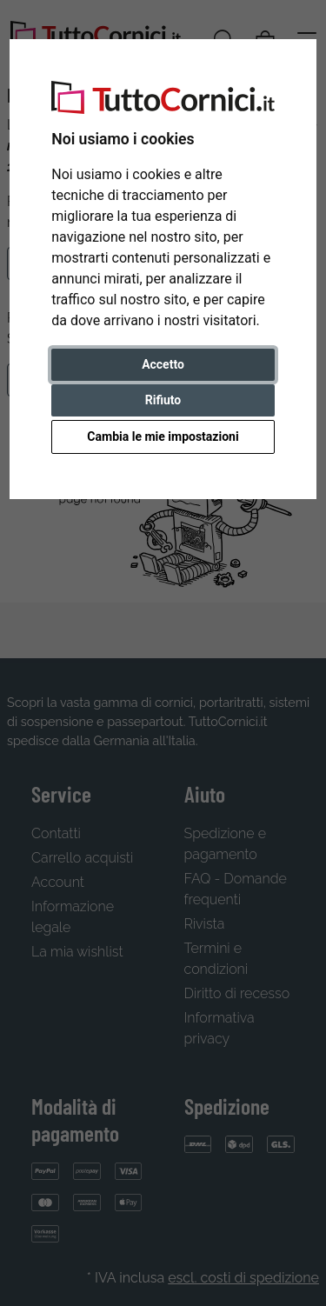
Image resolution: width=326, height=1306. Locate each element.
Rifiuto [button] (163, 400)
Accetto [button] (163, 364)
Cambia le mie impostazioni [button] (162, 436)
